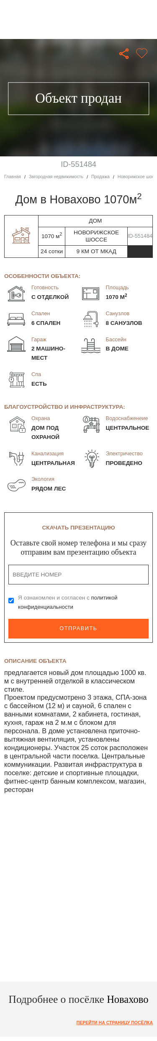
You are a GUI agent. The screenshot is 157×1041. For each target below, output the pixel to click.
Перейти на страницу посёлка (113, 1022)
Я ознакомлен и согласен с (68, 602)
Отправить (78, 628)
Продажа (103, 176)
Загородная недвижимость (57, 176)
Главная (12, 176)
